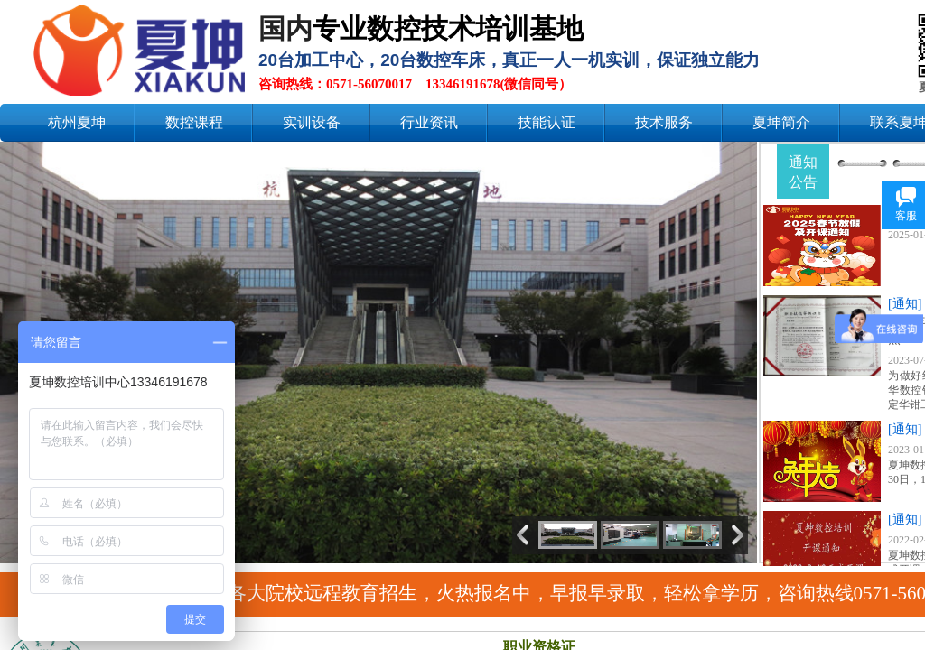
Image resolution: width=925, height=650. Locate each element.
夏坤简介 (781, 122)
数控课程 (194, 122)
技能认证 (546, 122)
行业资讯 (429, 122)
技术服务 (664, 122)
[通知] (904, 304)
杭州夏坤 (77, 122)
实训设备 (312, 122)
